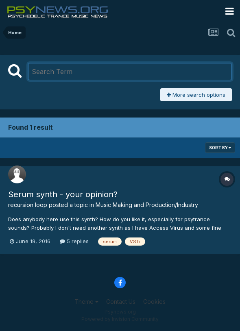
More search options (196, 94)
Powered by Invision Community (120, 319)
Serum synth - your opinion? (63, 194)
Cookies (154, 301)
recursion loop (27, 204)
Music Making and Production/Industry (147, 204)
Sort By (220, 147)
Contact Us (120, 301)
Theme (86, 301)
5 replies (74, 241)
